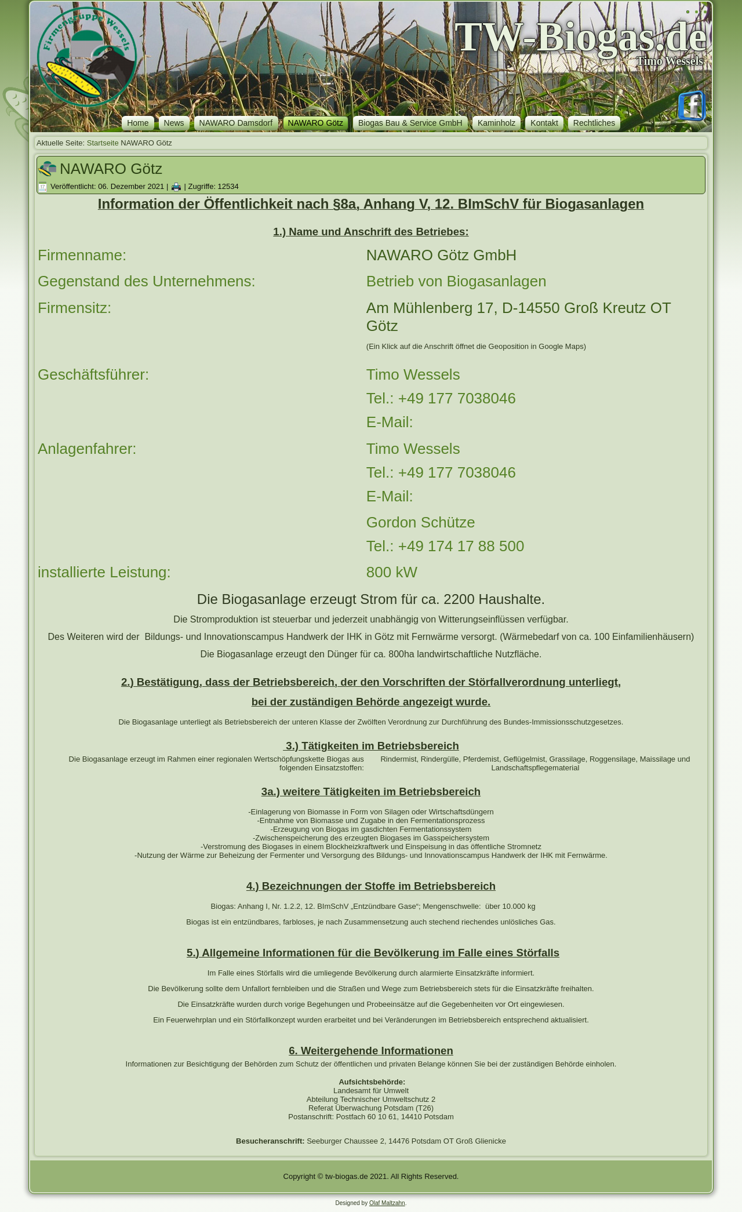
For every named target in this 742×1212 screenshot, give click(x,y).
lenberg (448, 307)
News (174, 123)
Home (137, 123)
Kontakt (544, 123)
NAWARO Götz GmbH (441, 255)
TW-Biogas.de (580, 36)
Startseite (103, 143)
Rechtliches (594, 123)
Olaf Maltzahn (387, 1203)
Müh (406, 307)
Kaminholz (496, 123)
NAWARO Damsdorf (236, 123)
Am (377, 307)
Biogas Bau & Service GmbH (410, 123)
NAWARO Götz (315, 123)
